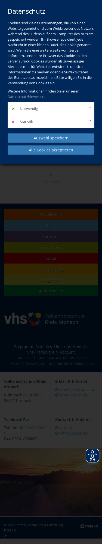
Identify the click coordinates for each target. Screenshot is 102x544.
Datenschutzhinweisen (26, 96)
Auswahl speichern (51, 138)
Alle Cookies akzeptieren (51, 150)
